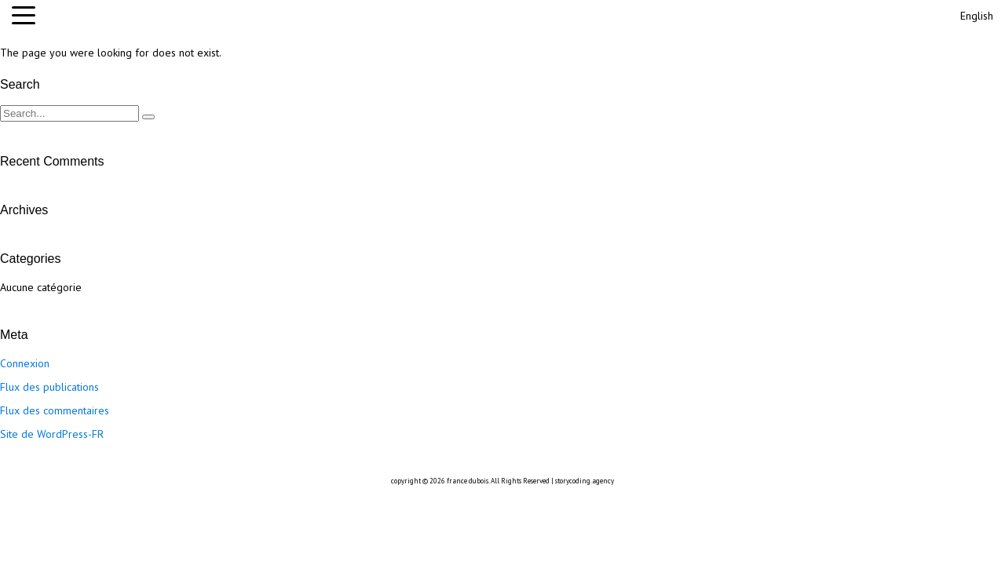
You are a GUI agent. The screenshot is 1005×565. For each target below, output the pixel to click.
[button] (27, 15)
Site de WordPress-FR (52, 434)
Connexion (24, 363)
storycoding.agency (584, 480)
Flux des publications (49, 387)
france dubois (467, 480)
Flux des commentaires (54, 410)
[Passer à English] (975, 13)
